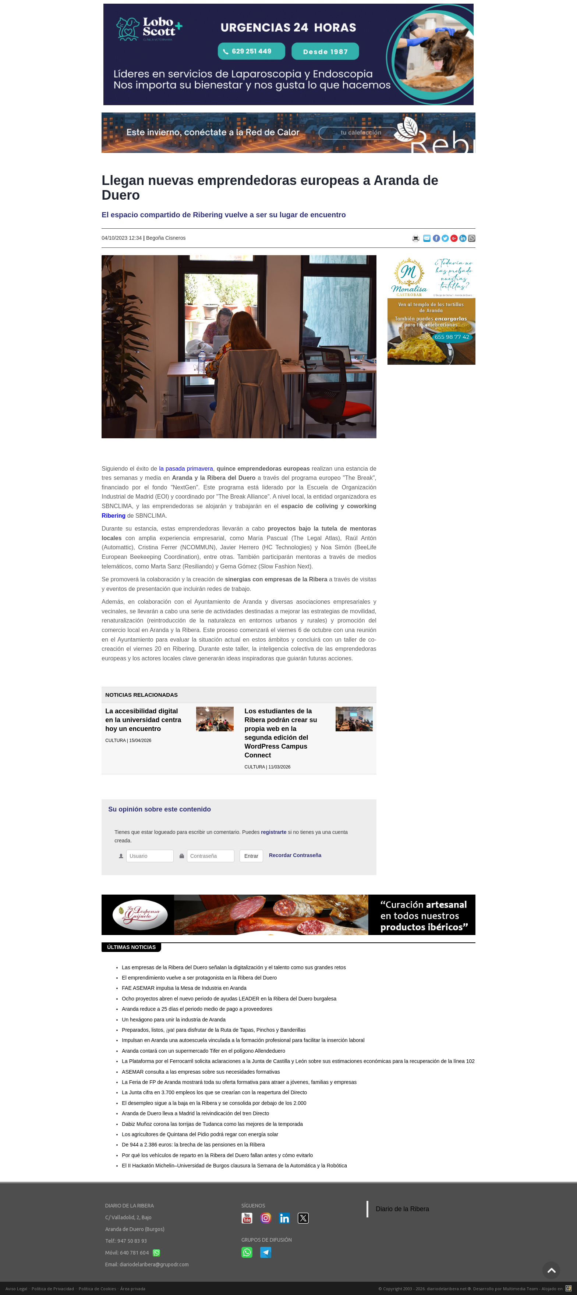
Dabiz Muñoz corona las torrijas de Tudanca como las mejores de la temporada (212, 1124)
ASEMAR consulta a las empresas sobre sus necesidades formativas (201, 1072)
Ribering (113, 516)
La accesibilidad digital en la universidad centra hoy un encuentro (143, 719)
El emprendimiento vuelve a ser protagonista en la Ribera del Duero (199, 978)
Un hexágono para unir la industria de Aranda (174, 1020)
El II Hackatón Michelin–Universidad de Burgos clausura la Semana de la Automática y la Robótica (234, 1166)
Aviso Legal (16, 1288)
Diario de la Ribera (402, 1209)
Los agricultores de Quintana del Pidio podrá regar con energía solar (200, 1134)
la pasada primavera (186, 468)
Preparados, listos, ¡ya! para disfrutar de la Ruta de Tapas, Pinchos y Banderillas (213, 1030)
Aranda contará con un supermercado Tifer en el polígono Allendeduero (203, 1051)
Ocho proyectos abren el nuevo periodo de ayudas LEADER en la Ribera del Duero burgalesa (229, 999)
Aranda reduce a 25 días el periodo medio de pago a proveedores (197, 1009)
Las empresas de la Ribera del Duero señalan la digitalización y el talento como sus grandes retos (234, 967)
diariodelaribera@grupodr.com (154, 1264)
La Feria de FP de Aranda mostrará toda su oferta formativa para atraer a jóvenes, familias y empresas (239, 1082)
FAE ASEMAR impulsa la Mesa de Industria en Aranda (184, 988)
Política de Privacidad (53, 1288)
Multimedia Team (520, 1288)
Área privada (132, 1288)
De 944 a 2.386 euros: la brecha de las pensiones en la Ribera (193, 1145)
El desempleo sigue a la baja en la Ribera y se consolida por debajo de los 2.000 (214, 1103)
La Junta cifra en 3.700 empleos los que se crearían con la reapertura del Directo (214, 1092)
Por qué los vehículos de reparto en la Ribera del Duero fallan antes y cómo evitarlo (217, 1155)
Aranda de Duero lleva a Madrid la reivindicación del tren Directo (195, 1113)
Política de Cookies (97, 1288)
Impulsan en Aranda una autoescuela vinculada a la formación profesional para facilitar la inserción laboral (243, 1040)
